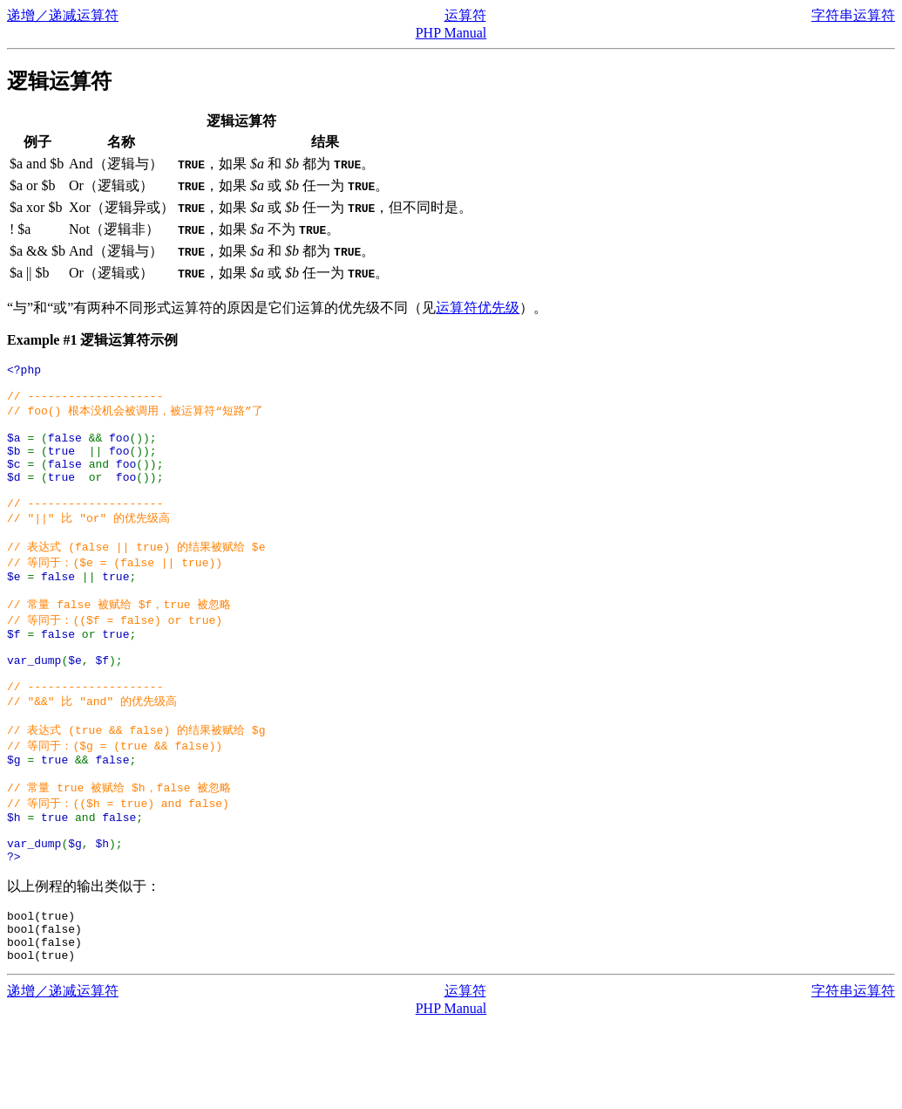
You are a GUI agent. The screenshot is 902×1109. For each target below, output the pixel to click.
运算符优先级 (477, 307)
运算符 (465, 15)
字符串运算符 (853, 15)
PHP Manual (451, 32)
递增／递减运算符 (63, 15)
